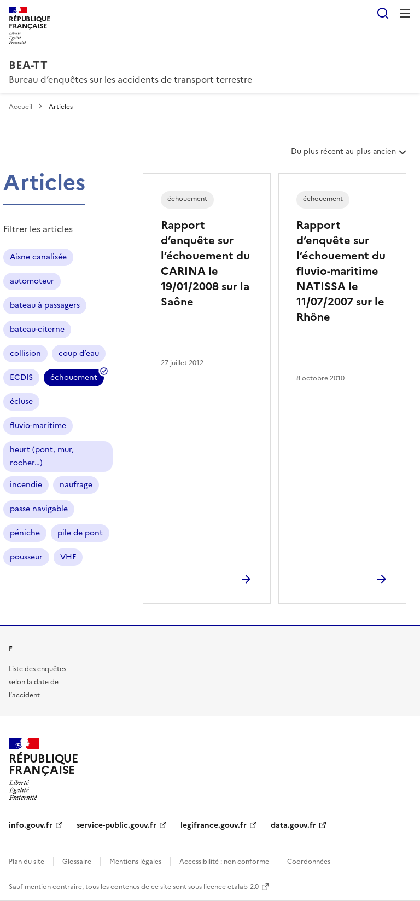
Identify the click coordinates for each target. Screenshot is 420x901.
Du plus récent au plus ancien (349, 155)
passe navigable (39, 509)
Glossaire (76, 862)
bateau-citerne (37, 329)
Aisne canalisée (38, 257)
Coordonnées (308, 862)
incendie (26, 484)
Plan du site (26, 862)
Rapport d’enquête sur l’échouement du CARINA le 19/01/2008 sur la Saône (205, 263)
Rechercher (383, 13)
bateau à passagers (45, 305)
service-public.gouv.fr (116, 825)
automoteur (32, 281)
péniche (25, 533)
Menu (405, 13)
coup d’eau (79, 353)
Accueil (20, 107)
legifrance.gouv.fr (213, 825)
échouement (73, 379)
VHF (68, 557)
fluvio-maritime (38, 425)
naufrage (76, 484)
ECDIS (21, 377)
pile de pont (80, 533)
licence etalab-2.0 (231, 887)
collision (25, 353)
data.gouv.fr (293, 825)
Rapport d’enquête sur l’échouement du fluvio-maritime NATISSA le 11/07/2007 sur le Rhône (341, 271)
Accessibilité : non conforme (224, 862)
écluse (21, 401)
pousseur (26, 557)
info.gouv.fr (30, 825)
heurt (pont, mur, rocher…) (42, 456)
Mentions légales (135, 862)
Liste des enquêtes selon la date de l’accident (37, 682)
